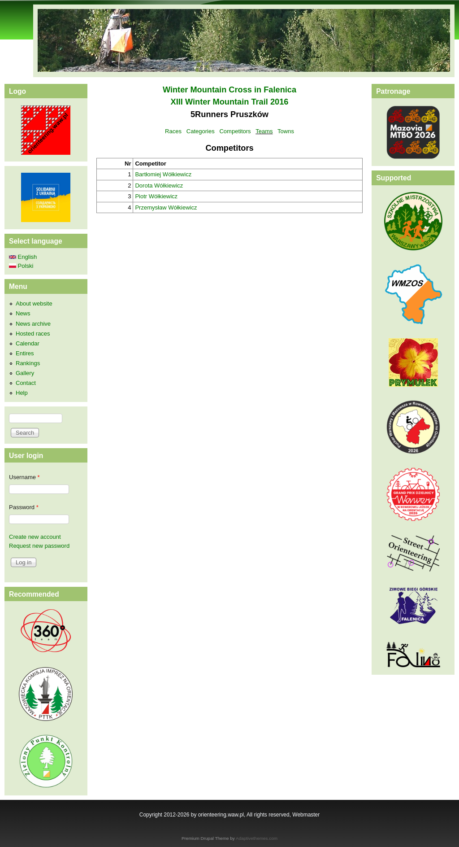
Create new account (35, 536)
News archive (33, 323)
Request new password (39, 545)
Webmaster (306, 815)
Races (173, 131)
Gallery (25, 373)
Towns (285, 131)
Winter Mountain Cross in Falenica (229, 89)
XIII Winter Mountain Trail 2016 (230, 101)
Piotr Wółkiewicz (156, 196)
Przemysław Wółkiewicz (166, 207)
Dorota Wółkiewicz (159, 185)
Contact (26, 383)
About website (34, 303)
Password (24, 507)
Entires (25, 353)
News (23, 313)
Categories (200, 131)
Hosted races (33, 333)
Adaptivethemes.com (256, 838)
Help (22, 392)
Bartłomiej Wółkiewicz (163, 174)
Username (24, 477)
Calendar (27, 343)
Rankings (28, 363)
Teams (264, 131)
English (23, 256)
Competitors (235, 131)
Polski (21, 265)
